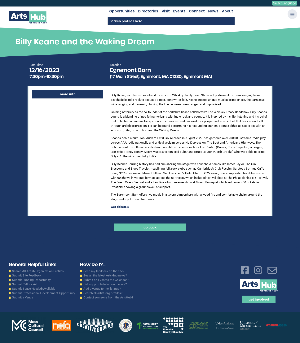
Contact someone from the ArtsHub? (108, 297)
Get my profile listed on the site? (105, 284)
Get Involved (259, 299)
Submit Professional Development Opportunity (43, 292)
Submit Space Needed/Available (33, 288)
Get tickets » (120, 206)
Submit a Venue (22, 297)
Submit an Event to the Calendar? (106, 279)
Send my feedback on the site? (103, 270)
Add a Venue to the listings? (102, 288)
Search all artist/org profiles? (102, 292)
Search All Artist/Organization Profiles (38, 270)
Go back (150, 227)
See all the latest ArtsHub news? (105, 275)
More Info (68, 94)
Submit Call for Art (24, 284)
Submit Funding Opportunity (31, 279)
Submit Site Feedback (26, 275)
